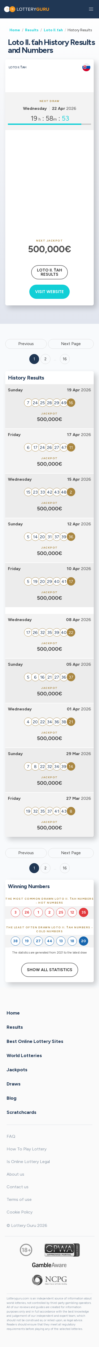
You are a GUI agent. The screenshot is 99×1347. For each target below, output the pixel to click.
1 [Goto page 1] (34, 359)
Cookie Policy (19, 1212)
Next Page (71, 343)
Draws (14, 1084)
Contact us (18, 1186)
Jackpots (17, 1070)
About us (15, 1174)
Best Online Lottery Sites (35, 1041)
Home (15, 30)
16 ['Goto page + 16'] (65, 359)
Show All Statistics (49, 969)
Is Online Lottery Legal (28, 1161)
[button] (91, 9)
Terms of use (19, 1199)
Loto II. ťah (53, 30)
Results (32, 30)
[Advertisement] (49, 184)
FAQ (11, 1136)
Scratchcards (21, 1112)
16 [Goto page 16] (65, 868)
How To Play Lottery (26, 1148)
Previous (26, 343)
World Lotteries (24, 1055)
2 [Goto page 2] (45, 359)
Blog (11, 1098)
